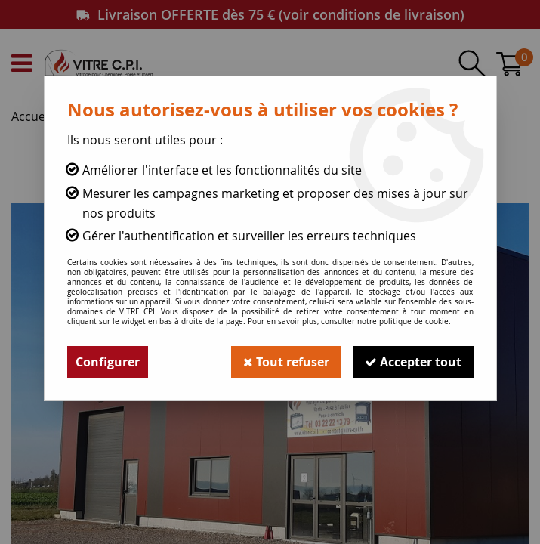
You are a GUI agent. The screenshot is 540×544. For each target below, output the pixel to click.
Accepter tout (413, 362)
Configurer (108, 362)
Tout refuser (286, 362)
